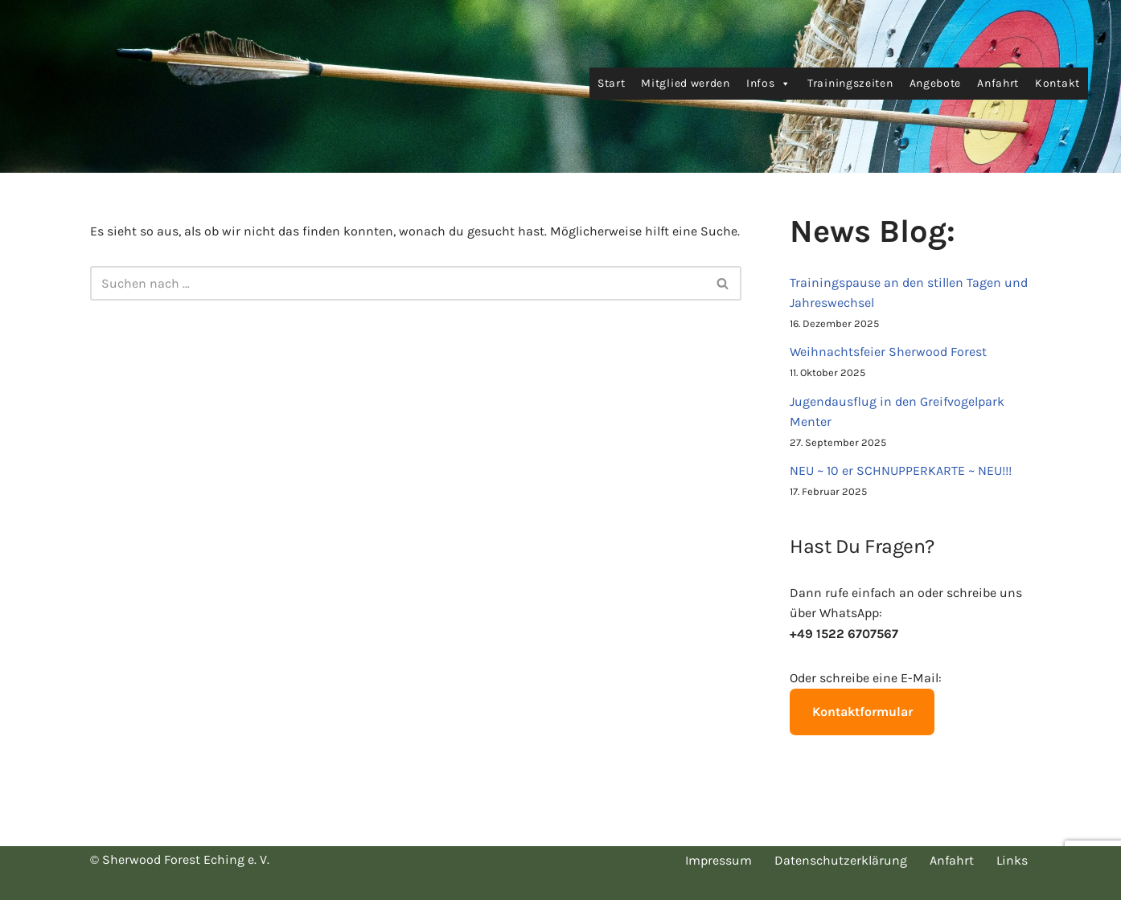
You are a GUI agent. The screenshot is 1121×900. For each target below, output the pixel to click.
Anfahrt (998, 83)
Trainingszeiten (850, 83)
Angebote (936, 83)
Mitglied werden (685, 83)
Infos (768, 84)
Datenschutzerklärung (840, 860)
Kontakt (1057, 83)
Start (611, 83)
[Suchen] (397, 283)
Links (1012, 860)
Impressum (718, 860)
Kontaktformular (862, 711)
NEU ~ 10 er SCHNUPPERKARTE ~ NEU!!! (901, 470)
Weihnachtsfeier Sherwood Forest (888, 351)
